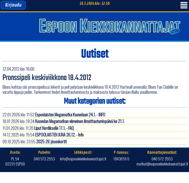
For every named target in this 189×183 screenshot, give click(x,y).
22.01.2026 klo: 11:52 (54, 114)
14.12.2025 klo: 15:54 (43, 134)
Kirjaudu (13, 5)
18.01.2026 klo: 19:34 (64, 121)
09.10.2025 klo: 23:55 (35, 141)
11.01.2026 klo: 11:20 (38, 128)
